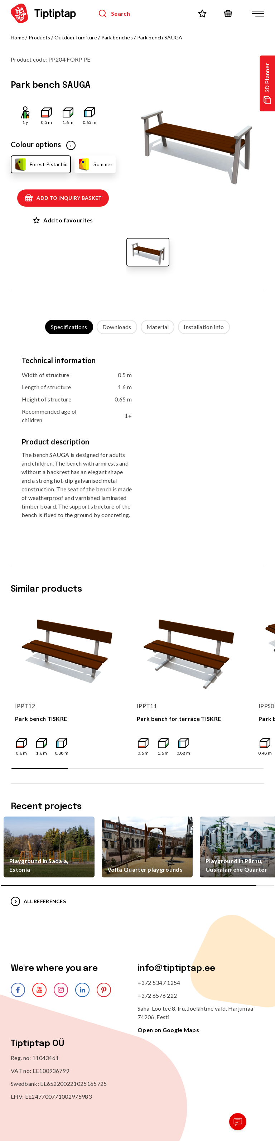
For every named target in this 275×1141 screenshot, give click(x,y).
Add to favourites (63, 220)
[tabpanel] (137, 443)
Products (39, 37)
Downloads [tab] (116, 326)
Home (17, 37)
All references (38, 901)
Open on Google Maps (168, 1029)
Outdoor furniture (75, 37)
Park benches (117, 37)
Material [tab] (157, 326)
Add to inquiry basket (63, 198)
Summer (94, 164)
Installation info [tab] (204, 326)
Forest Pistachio (40, 164)
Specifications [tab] (69, 326)
